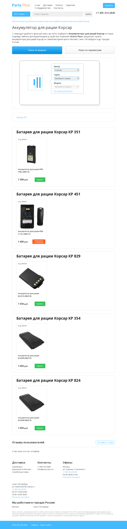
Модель (57, 83)
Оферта (34, 525)
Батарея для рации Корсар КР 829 (48, 256)
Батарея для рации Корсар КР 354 (48, 318)
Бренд (57, 66)
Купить (40, 179)
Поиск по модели (37, 50)
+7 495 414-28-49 (70, 472)
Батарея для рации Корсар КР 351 (48, 131)
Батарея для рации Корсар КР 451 (48, 194)
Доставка (47, 5)
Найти (88, 14)
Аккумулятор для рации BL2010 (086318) (28, 294)
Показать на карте (71, 477)
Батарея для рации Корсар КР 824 (48, 380)
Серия (57, 75)
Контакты (58, 8)
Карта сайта (45, 525)
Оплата (59, 5)
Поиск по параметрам (90, 50)
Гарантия (70, 5)
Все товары (21, 14)
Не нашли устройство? (63, 91)
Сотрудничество (43, 8)
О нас (37, 5)
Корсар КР (21, 117)
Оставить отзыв (105, 442)
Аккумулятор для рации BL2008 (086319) (28, 356)
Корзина (109, 5)
